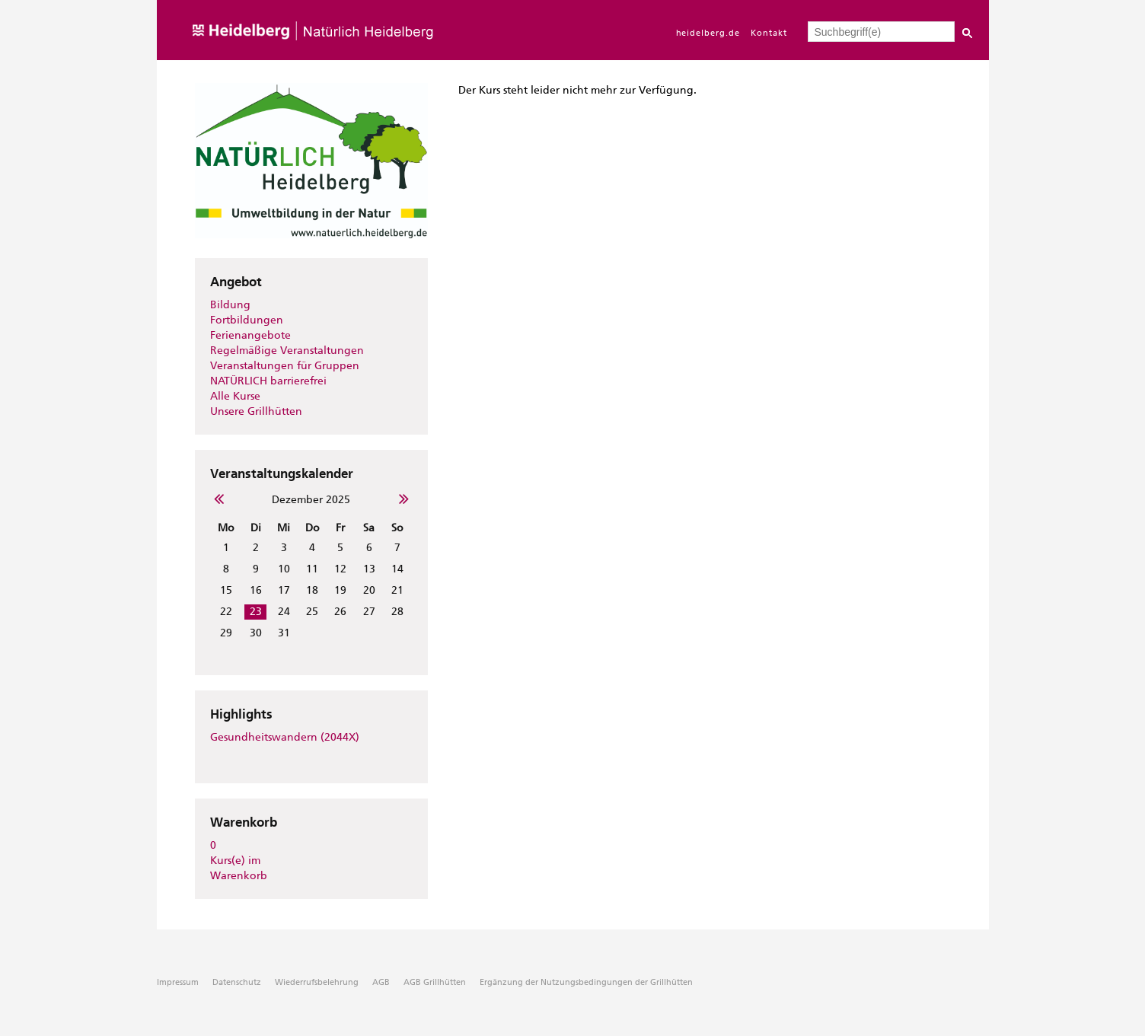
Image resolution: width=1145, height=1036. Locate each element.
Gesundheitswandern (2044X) (284, 737)
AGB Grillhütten (434, 982)
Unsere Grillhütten (256, 411)
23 (256, 611)
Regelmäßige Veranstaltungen (287, 350)
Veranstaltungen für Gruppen (284, 365)
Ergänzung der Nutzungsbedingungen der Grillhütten (586, 982)
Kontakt (769, 33)
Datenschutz (236, 982)
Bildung (230, 304)
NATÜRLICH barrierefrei (268, 381)
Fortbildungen (246, 320)
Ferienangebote (250, 335)
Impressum (178, 982)
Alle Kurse (235, 396)
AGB (381, 982)
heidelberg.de (708, 33)
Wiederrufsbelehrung (317, 982)
